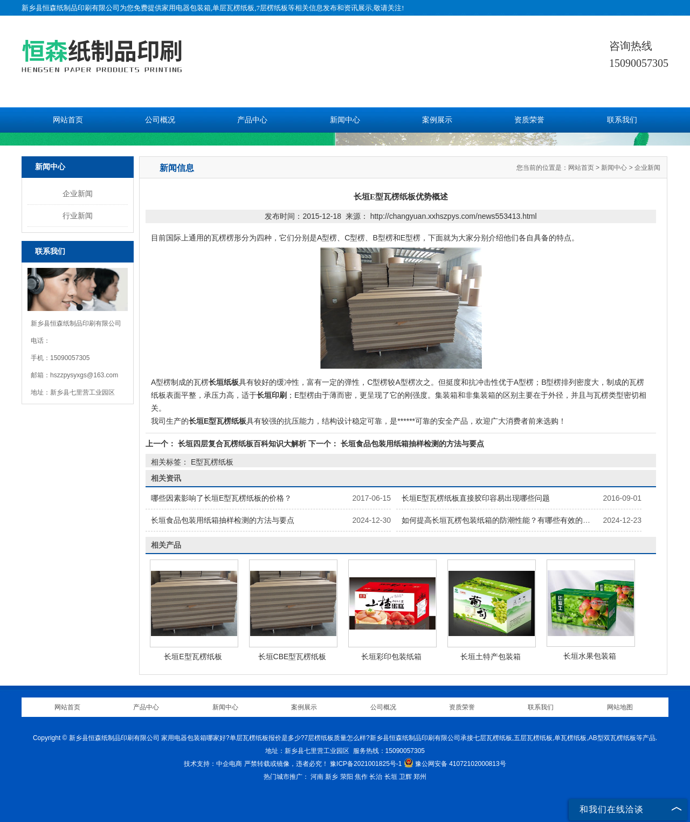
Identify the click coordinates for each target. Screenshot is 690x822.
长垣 (390, 776)
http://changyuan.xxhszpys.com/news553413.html (453, 216)
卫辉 (405, 776)
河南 (316, 776)
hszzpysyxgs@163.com (84, 375)
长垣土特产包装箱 (490, 656)
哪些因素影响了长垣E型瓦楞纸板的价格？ (221, 498)
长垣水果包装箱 (589, 656)
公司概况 (160, 120)
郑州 (419, 776)
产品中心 (252, 120)
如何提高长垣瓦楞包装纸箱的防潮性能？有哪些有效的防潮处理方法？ (519, 520)
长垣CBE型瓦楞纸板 (292, 656)
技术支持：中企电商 (213, 764)
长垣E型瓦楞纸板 (193, 656)
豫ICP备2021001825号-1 (366, 764)
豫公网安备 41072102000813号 (455, 764)
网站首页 (68, 120)
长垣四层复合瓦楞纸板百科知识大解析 (242, 443)
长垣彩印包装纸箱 (391, 656)
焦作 (361, 776)
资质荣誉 (529, 120)
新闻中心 (345, 120)
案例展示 (437, 120)
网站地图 (620, 707)
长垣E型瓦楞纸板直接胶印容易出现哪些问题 (476, 498)
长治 (375, 776)
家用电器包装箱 (186, 8)
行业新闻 (78, 215)
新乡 (331, 776)
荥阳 (346, 776)
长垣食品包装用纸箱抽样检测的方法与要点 (411, 443)
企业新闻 (78, 193)
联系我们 (622, 120)
